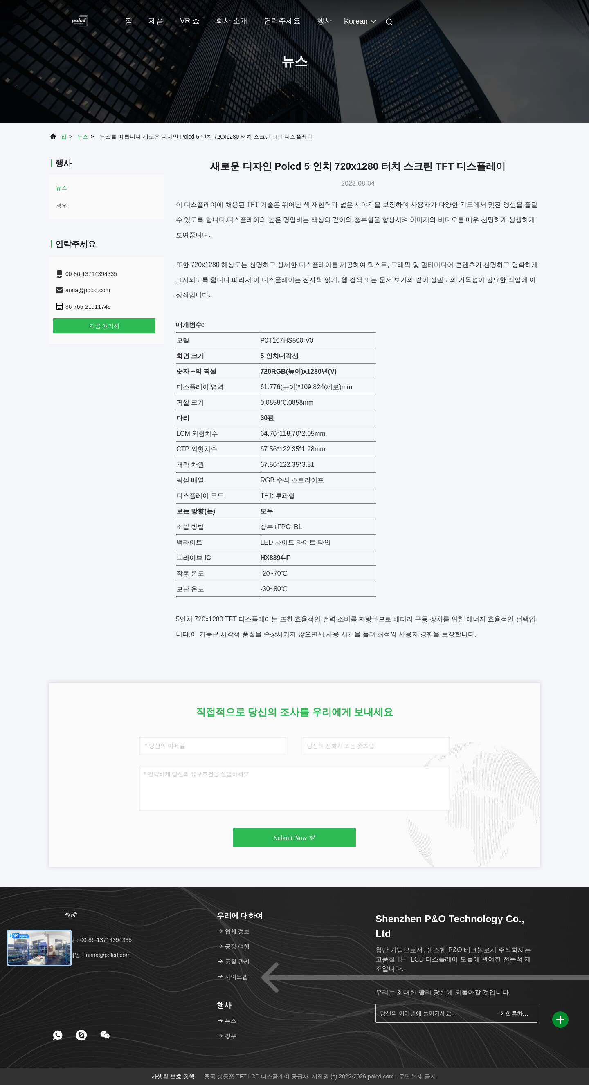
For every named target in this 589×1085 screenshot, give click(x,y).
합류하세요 (514, 1013)
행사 (324, 21)
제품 (156, 21)
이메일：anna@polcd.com (92, 955)
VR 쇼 (190, 21)
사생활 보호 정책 (173, 1076)
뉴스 (82, 136)
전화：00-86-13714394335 (93, 940)
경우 (61, 205)
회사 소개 (231, 21)
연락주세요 (282, 21)
